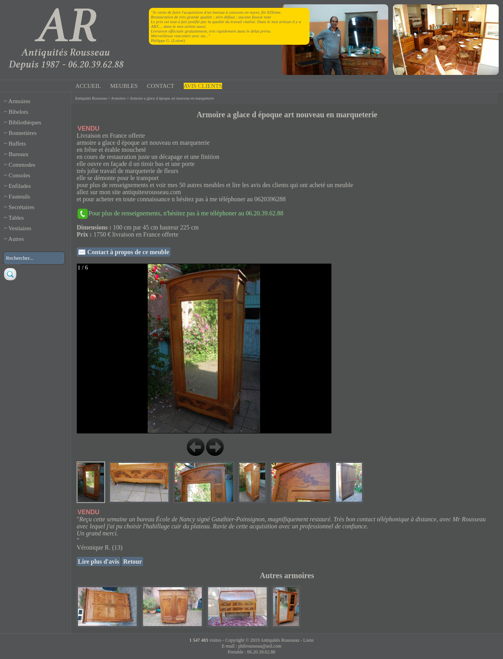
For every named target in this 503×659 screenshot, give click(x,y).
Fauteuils (19, 196)
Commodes (22, 165)
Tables (16, 218)
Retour (132, 561)
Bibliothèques (25, 122)
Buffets (17, 143)
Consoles (19, 175)
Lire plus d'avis (98, 561)
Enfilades (20, 186)
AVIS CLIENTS (203, 86)
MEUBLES (124, 86)
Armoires (19, 101)
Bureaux (19, 154)
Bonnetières (23, 133)
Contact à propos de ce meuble (127, 252)
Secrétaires (21, 207)
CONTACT (160, 86)
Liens (308, 640)
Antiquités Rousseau (91, 98)
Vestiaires (20, 228)
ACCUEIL (88, 86)
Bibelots (18, 112)
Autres (16, 239)
